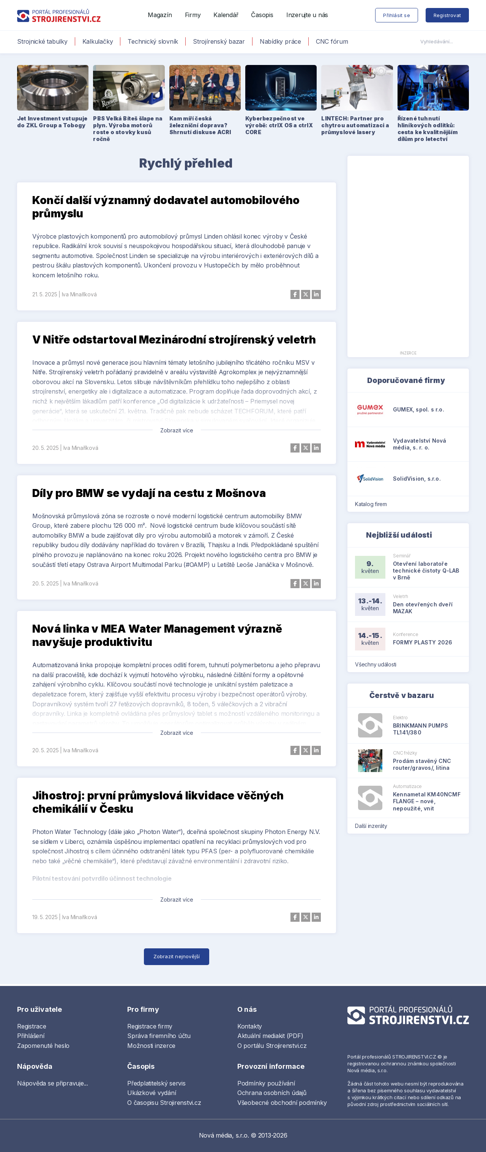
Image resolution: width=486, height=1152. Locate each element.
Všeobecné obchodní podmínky (282, 1102)
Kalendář (225, 15)
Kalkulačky (97, 41)
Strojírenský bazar (219, 41)
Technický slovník (153, 41)
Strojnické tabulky (42, 41)
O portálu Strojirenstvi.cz (272, 1045)
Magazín (160, 15)
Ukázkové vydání (151, 1093)
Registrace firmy (149, 1026)
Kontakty (249, 1026)
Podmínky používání (266, 1083)
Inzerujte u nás (307, 15)
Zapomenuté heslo (43, 1045)
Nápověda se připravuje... (52, 1083)
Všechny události (378, 664)
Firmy (193, 15)
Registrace (31, 1026)
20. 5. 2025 (45, 448)
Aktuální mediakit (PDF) (270, 1036)
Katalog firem (373, 504)
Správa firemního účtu (159, 1036)
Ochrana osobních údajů (271, 1093)
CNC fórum (332, 41)
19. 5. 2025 (44, 917)
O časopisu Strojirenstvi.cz (164, 1102)
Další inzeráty (373, 826)
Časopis (262, 15)
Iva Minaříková (79, 294)
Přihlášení (30, 1036)
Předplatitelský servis (156, 1083)
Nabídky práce (280, 41)
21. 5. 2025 (44, 294)
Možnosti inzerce (151, 1045)
